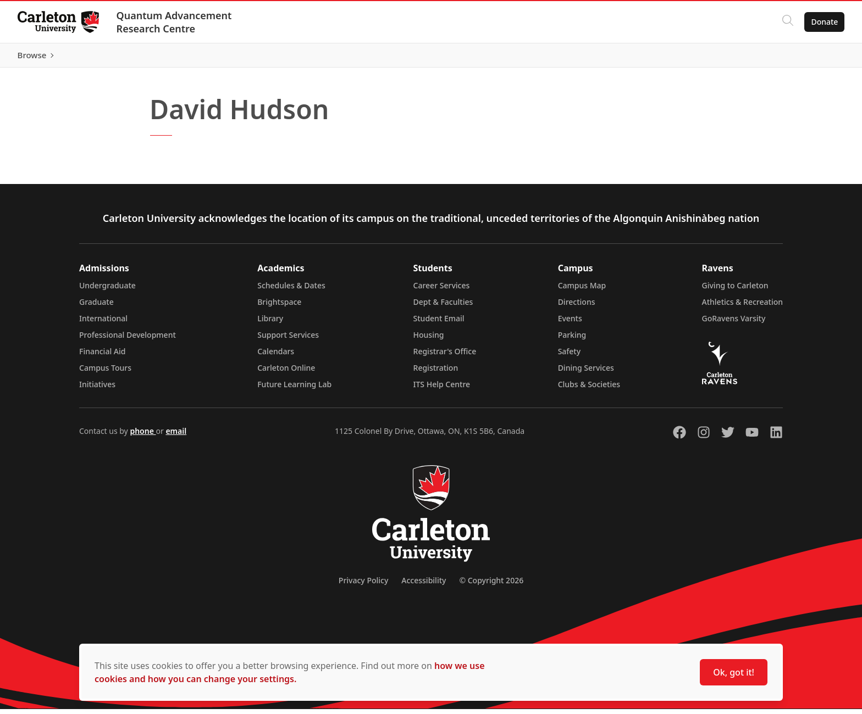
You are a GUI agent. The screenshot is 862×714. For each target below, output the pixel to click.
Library (270, 323)
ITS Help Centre (442, 389)
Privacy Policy (363, 585)
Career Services (441, 290)
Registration (435, 372)
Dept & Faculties (443, 307)
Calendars (275, 356)
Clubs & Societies (589, 389)
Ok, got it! (733, 672)
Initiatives (97, 389)
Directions (576, 307)
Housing (428, 339)
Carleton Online (286, 372)
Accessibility (423, 585)
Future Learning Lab (294, 389)
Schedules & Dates (291, 290)
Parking (572, 339)
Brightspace (279, 307)
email (175, 436)
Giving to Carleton (735, 290)
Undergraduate (107, 290)
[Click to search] (787, 22)
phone (143, 436)
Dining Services (586, 372)
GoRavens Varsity (734, 323)
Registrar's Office (445, 356)
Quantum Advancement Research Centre (174, 22)
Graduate (96, 307)
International (103, 323)
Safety (569, 356)
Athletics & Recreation (742, 307)
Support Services (288, 339)
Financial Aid (102, 356)
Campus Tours (105, 372)
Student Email (439, 323)
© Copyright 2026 (491, 585)
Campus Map (582, 290)
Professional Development (127, 339)
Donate (824, 21)
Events (570, 323)
